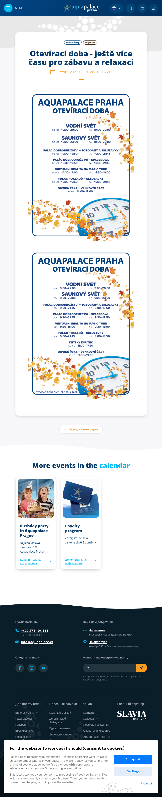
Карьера (90, 718)
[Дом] (81, 8)
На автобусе (95, 642)
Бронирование (24, 730)
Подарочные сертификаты (23, 738)
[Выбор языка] (116, 8)
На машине (94, 630)
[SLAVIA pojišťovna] (131, 715)
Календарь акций (60, 712)
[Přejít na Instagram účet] (31, 668)
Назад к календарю (81, 429)
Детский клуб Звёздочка (57, 720)
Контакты (89, 712)
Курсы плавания (59, 728)
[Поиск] (130, 8)
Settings (133, 771)
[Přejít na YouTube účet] (43, 668)
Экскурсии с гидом (61, 734)
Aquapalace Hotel (96, 737)
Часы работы (23, 718)
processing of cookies (74, 775)
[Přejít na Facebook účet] (19, 668)
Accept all (133, 759)
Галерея (20, 724)
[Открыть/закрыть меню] (13, 8)
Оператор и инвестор (96, 730)
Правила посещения (96, 724)
